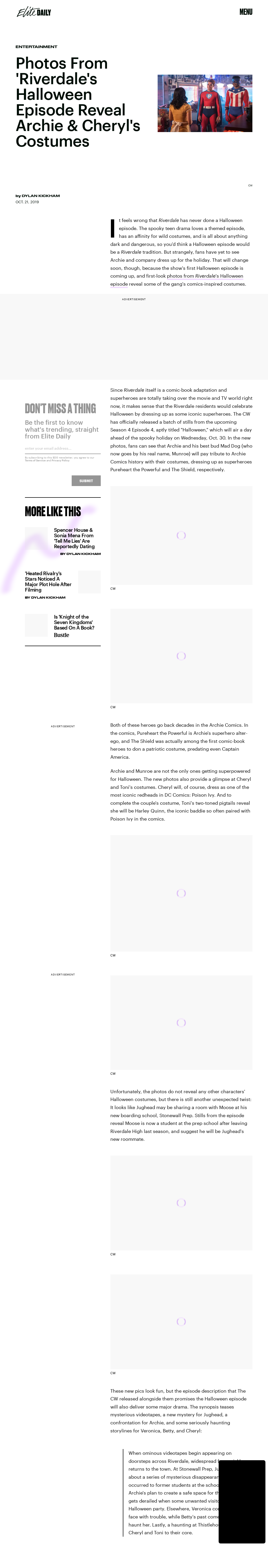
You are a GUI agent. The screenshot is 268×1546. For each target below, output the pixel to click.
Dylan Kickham (41, 196)
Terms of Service (35, 463)
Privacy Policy (61, 463)
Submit (86, 484)
